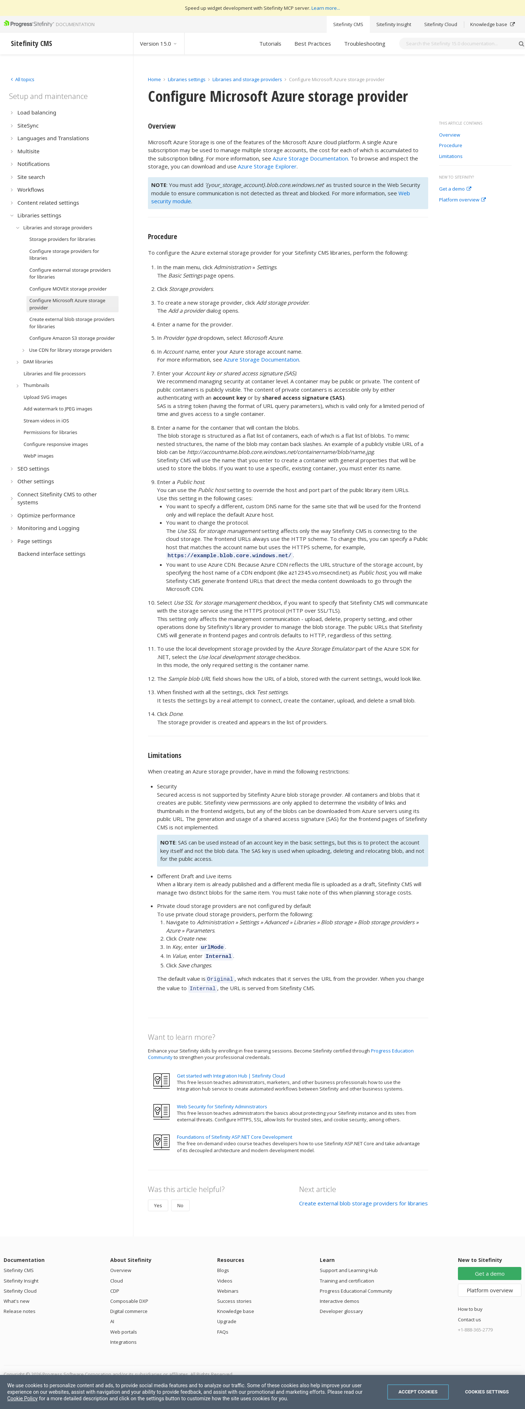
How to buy (470, 1303)
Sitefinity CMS (348, 24)
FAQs (222, 1326)
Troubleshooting (364, 43)
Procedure (450, 146)
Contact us (469, 1314)
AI (112, 1316)
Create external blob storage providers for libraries (363, 1197)
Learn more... (325, 8)
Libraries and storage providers (247, 79)
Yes (158, 1200)
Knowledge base (492, 24)
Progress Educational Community (356, 1285)
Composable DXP (129, 1295)
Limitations (451, 156)
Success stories (234, 1295)
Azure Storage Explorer (267, 166)
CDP (114, 1285)
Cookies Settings (487, 1392)
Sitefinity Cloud (440, 24)
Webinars (228, 1285)
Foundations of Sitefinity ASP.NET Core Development (234, 1131)
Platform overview (462, 200)
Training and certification (347, 1275)
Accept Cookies (418, 1392)
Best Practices (312, 43)
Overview (449, 135)
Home (154, 79)
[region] (262, 1392)
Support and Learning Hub (349, 1265)
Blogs (223, 1265)
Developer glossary (341, 1305)
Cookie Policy (22, 1398)
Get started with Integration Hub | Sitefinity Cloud (231, 1070)
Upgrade (226, 1316)
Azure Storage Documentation (310, 158)
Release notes (20, 1305)
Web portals (123, 1326)
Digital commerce (129, 1305)
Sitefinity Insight (393, 24)
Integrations (123, 1336)
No (180, 1200)
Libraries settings (187, 79)
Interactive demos (339, 1295)
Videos (224, 1275)
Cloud (116, 1275)
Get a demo (455, 189)
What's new (16, 1295)
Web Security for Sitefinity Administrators (222, 1101)
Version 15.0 (159, 43)
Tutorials (270, 43)
